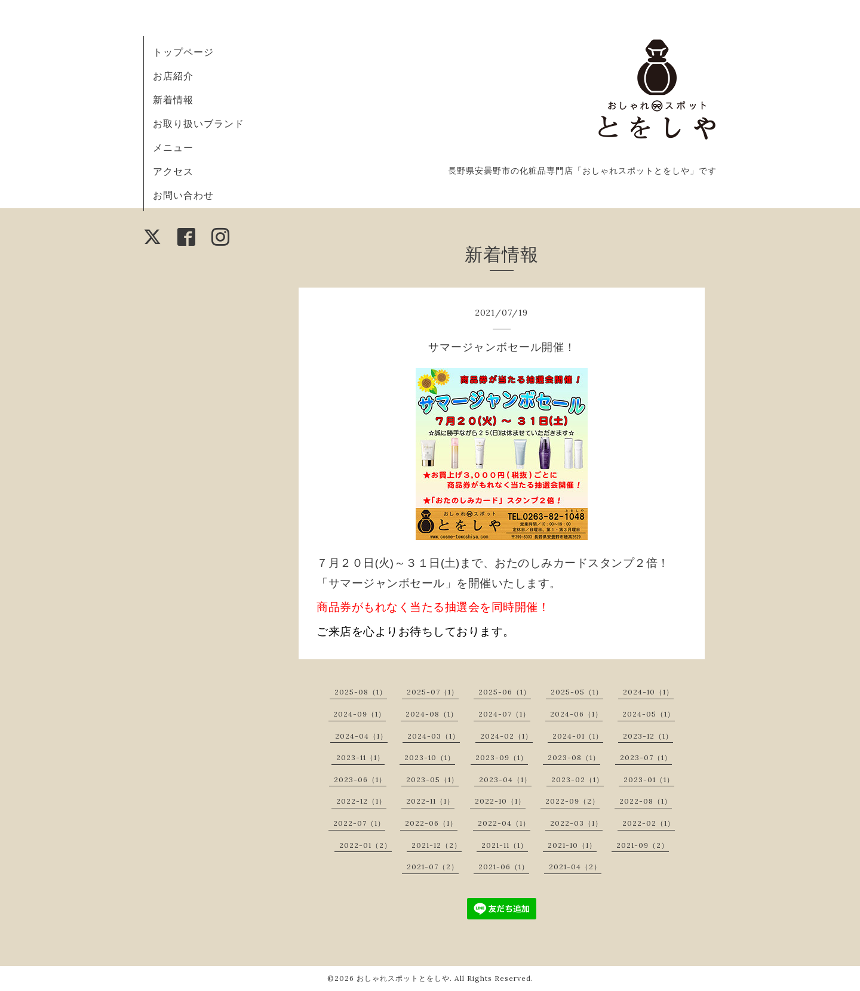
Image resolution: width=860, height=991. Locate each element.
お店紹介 (173, 76)
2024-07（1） (504, 713)
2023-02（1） (577, 779)
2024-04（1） (361, 735)
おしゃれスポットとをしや (403, 978)
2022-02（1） (648, 823)
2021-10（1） (572, 845)
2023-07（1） (646, 757)
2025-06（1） (504, 691)
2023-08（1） (574, 757)
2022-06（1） (431, 823)
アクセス (173, 171)
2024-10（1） (648, 691)
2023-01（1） (649, 779)
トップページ (183, 52)
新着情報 (173, 100)
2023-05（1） (432, 779)
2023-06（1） (360, 779)
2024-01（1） (577, 735)
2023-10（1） (429, 757)
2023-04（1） (505, 779)
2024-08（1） (432, 713)
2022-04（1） (504, 823)
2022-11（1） (430, 800)
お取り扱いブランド (198, 123)
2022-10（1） (500, 800)
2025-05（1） (577, 691)
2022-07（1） (359, 823)
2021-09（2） (642, 845)
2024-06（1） (576, 713)
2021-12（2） (436, 845)
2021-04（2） (575, 866)
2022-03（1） (576, 823)
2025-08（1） (360, 691)
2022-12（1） (361, 800)
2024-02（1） (506, 735)
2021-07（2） (433, 866)
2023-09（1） (501, 757)
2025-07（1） (433, 691)
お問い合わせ (183, 195)
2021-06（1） (503, 866)
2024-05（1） (648, 713)
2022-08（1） (645, 800)
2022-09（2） (572, 800)
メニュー (173, 147)
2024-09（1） (359, 713)
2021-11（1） (504, 845)
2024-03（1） (433, 735)
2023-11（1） (360, 757)
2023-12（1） (648, 735)
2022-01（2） (365, 845)
